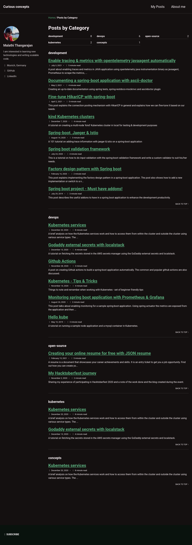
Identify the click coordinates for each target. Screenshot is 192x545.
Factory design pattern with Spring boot (84, 171)
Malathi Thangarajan (18, 45)
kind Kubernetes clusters (71, 118)
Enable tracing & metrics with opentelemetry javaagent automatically (112, 61)
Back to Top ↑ (182, 207)
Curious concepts (16, 7)
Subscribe (11, 534)
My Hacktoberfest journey (72, 379)
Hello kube (58, 322)
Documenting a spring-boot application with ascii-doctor (100, 81)
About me (178, 7)
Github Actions (62, 265)
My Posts (158, 7)
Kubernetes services (67, 228)
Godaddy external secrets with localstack (86, 249)
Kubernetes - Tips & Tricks (72, 285)
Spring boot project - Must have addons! (85, 191)
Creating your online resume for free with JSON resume (99, 359)
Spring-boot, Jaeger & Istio (73, 134)
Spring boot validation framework (79, 151)
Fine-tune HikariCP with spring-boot (81, 98)
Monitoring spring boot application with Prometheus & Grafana (106, 302)
